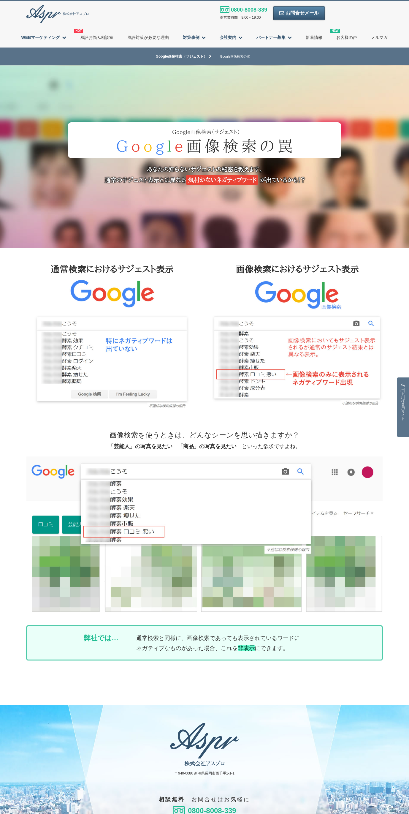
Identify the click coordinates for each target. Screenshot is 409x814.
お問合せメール (298, 12)
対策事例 (191, 37)
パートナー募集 (271, 37)
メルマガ (379, 37)
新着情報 (314, 37)
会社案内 (228, 37)
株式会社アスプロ (57, 13)
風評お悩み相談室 (93, 34)
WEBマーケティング (40, 37)
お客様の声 (343, 34)
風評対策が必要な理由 (148, 37)
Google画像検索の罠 (235, 56)
